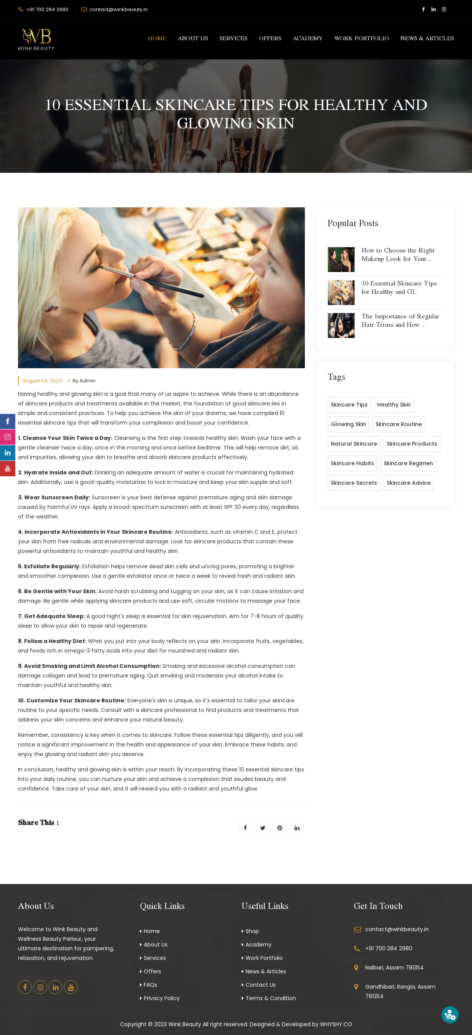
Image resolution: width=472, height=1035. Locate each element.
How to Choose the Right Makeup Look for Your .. (398, 255)
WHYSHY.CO (336, 1024)
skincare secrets (354, 483)
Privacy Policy (160, 998)
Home (157, 39)
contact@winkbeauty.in (119, 9)
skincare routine (399, 424)
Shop (250, 931)
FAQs (148, 985)
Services (233, 39)
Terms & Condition (269, 998)
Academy (308, 39)
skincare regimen (408, 463)
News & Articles (427, 39)
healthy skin (394, 404)
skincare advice (409, 483)
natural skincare (354, 444)
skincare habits (352, 463)
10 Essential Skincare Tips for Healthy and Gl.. (399, 288)
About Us (193, 39)
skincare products (412, 444)
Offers (270, 39)
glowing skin (348, 424)
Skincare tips (349, 404)
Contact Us (259, 985)
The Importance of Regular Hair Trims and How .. (400, 321)
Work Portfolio (361, 39)
